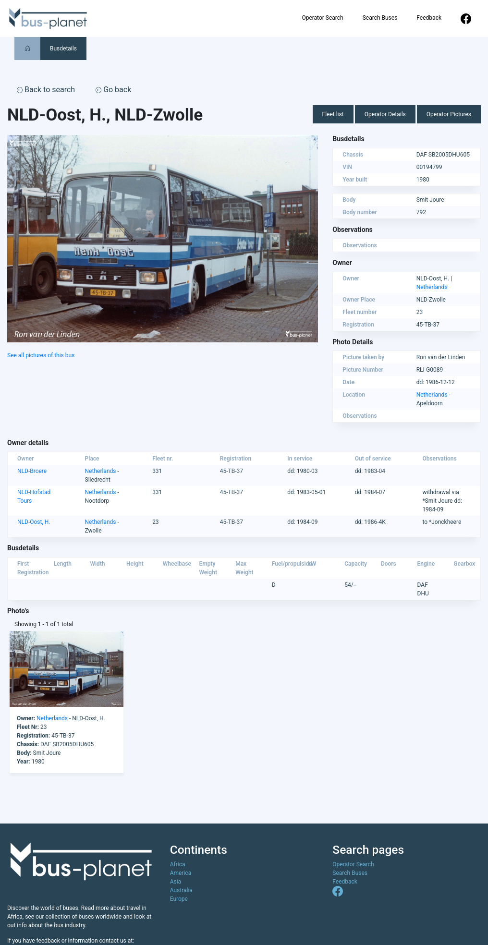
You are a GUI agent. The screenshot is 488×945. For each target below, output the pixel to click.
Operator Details (385, 114)
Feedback (428, 17)
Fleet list (333, 114)
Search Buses (380, 17)
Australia (181, 890)
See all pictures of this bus (40, 355)
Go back (113, 89)
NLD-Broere (32, 471)
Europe (179, 899)
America (181, 873)
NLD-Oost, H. (33, 522)
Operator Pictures (449, 114)
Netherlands (432, 287)
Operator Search (322, 17)
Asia (175, 881)
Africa (177, 864)
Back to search (46, 89)
